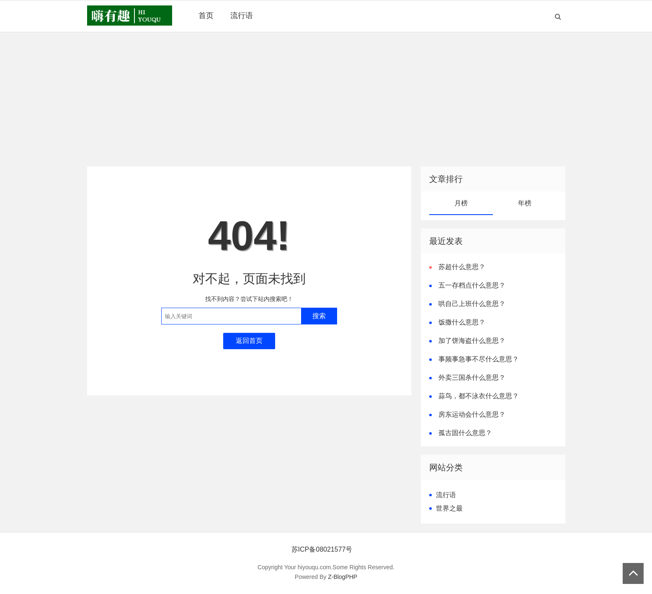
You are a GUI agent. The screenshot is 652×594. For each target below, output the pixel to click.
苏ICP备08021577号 (322, 549)
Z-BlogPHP (342, 576)
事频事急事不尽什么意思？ (478, 359)
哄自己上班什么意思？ (471, 303)
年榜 (524, 203)
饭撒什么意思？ (461, 322)
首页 (206, 15)
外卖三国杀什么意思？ (471, 377)
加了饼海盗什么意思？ (471, 340)
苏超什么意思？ (461, 266)
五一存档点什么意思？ (471, 285)
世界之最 (449, 508)
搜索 (319, 315)
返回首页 (249, 340)
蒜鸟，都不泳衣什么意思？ (478, 395)
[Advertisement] (326, 99)
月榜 (461, 203)
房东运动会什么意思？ (471, 414)
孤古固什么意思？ (465, 432)
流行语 (241, 15)
